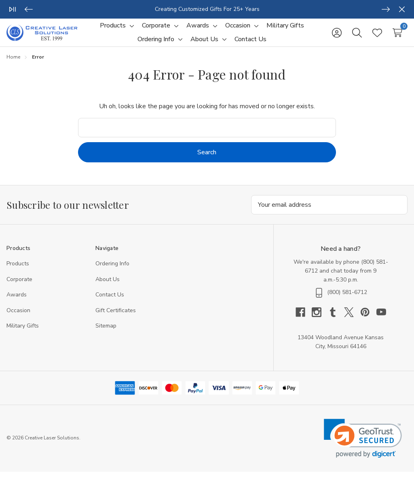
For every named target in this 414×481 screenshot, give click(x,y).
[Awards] (197, 30)
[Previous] (29, 9)
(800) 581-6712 (347, 301)
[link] (362, 447)
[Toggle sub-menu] (130, 30)
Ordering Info (112, 273)
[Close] (402, 9)
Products (17, 273)
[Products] (113, 30)
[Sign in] (337, 37)
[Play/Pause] (12, 9)
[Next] (386, 9)
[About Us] (204, 44)
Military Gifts (22, 335)
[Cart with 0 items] (397, 37)
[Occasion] (237, 30)
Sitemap (105, 335)
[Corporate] (156, 30)
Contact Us (109, 304)
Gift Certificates (115, 319)
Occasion (18, 319)
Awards (16, 304)
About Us (107, 288)
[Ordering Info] (155, 44)
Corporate (19, 288)
